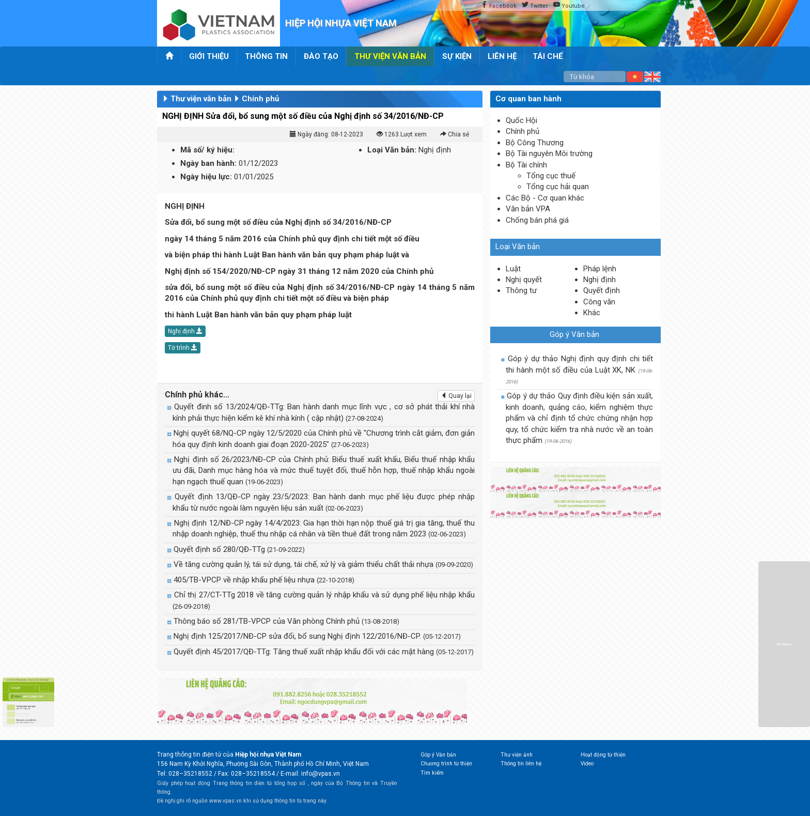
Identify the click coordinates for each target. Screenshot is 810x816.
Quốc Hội (521, 120)
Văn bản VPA (528, 208)
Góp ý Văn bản (574, 334)
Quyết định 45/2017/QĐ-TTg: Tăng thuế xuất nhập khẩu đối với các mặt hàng (324, 651)
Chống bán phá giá (537, 220)
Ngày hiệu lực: (206, 176)
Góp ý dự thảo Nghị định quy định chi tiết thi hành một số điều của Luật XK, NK (579, 369)
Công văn (599, 301)
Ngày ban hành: (208, 163)
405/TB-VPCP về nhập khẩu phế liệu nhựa (264, 579)
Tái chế (548, 56)
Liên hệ (502, 56)
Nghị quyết (524, 279)
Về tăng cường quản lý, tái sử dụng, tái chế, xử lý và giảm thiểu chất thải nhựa (323, 564)
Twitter (535, 5)
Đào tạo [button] (321, 56)
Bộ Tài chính (526, 165)
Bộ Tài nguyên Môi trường (549, 153)
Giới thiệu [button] (209, 56)
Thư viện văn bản (200, 98)
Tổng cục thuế (550, 175)
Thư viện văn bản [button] (390, 56)
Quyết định (601, 290)
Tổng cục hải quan (557, 186)
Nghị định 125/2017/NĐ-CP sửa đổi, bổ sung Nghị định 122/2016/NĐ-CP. (317, 636)
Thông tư (521, 290)
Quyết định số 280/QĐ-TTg (239, 549)
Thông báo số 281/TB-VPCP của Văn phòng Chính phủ (286, 621)
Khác (591, 312)
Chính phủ (260, 98)
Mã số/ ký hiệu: (207, 150)
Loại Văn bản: (391, 150)
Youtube (569, 5)
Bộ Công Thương (535, 142)
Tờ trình (182, 347)
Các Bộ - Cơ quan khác (545, 198)
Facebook (499, 5)
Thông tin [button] (266, 56)
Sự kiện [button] (457, 56)
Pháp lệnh (599, 268)
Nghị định (185, 331)
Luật (513, 268)
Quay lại (456, 395)
